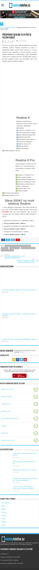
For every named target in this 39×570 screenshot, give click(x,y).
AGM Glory (4, 433)
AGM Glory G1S (6, 404)
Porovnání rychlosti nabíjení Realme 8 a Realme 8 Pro (24, 261)
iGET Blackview (6, 503)
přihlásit (21, 352)
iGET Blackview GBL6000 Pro (10, 418)
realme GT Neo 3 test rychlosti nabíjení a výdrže (19, 339)
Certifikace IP (4, 554)
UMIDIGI (4, 522)
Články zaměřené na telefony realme (18, 245)
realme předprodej (28, 248)
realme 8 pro (15, 248)
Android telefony (10, 27)
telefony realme (7, 250)
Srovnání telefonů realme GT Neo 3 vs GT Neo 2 (19, 290)
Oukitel (3, 518)
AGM (2, 506)
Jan (5, 40)
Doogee (3, 515)
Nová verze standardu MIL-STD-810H (11, 563)
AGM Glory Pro (5, 411)
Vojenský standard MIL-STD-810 (10, 557)
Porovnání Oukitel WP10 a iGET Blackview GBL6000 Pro (15, 256)
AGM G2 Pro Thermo (7, 389)
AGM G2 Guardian (6, 396)
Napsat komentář (8, 42)
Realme (3, 509)
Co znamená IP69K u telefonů (9, 560)
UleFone (3, 512)
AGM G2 (4, 426)
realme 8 (5, 248)
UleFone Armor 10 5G (7, 440)
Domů (2, 27)
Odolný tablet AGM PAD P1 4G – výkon (24, 470)
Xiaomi (3, 525)
